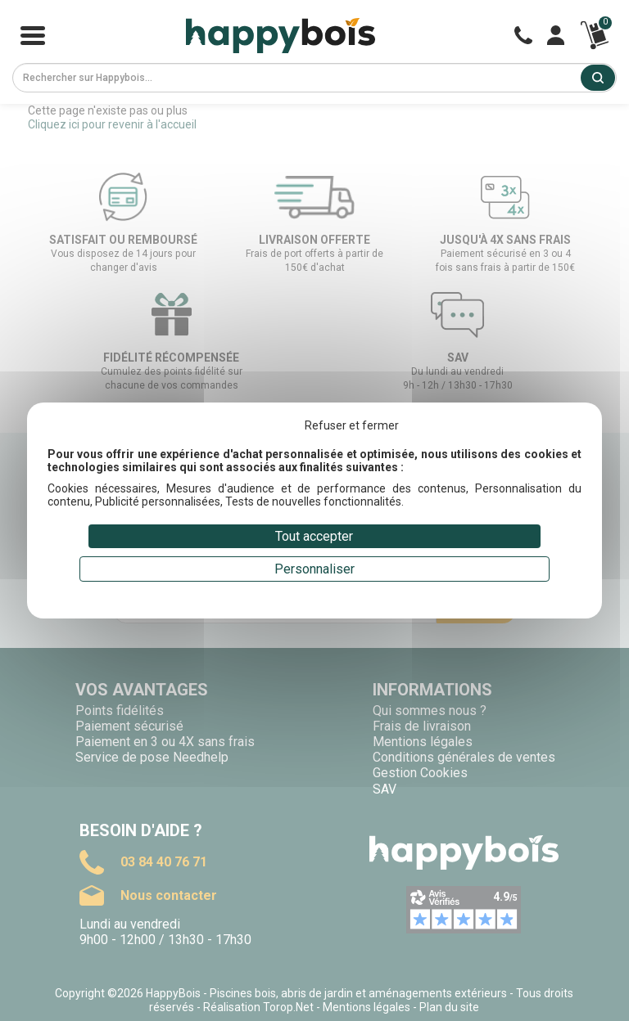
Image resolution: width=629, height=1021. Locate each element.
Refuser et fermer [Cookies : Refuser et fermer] (352, 425)
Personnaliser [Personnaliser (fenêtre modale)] (314, 569)
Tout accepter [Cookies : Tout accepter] (314, 536)
